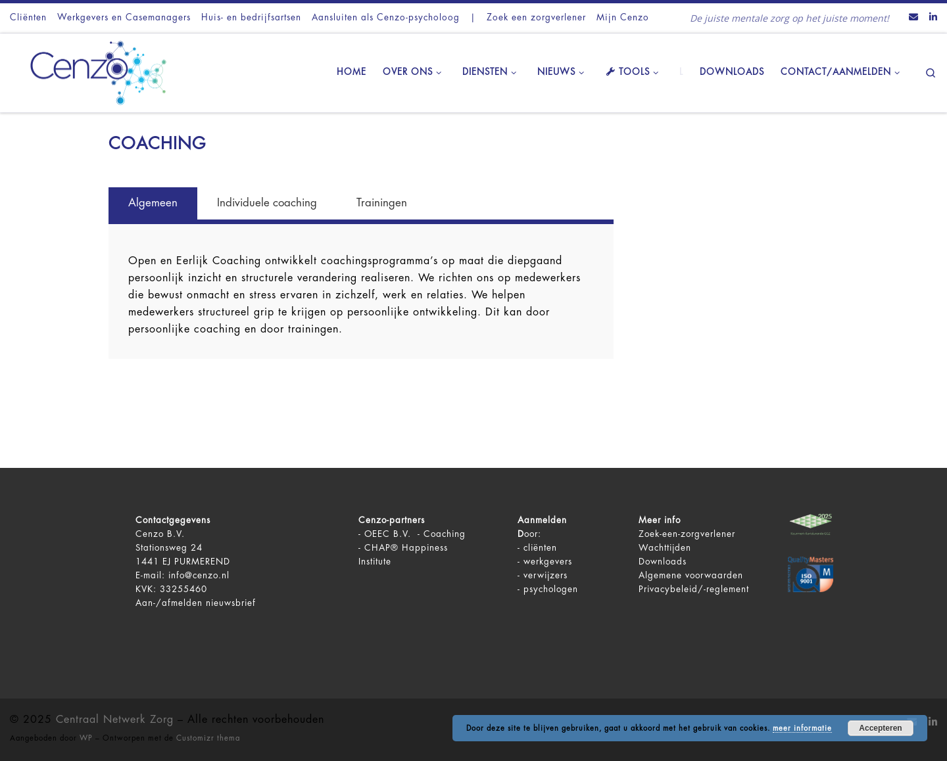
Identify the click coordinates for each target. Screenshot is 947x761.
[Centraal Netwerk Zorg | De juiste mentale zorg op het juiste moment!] (92, 71)
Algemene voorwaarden (691, 575)
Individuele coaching (267, 202)
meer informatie (802, 728)
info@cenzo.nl (199, 575)
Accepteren (880, 728)
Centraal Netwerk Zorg (115, 719)
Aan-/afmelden (169, 603)
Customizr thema (208, 738)
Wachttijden (665, 547)
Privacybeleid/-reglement (694, 589)
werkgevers (547, 561)
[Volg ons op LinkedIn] (933, 18)
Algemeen (153, 202)
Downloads (663, 561)
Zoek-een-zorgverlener (687, 534)
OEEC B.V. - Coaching (415, 534)
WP (86, 738)
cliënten (540, 547)
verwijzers (545, 575)
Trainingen (381, 202)
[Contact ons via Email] (913, 18)
